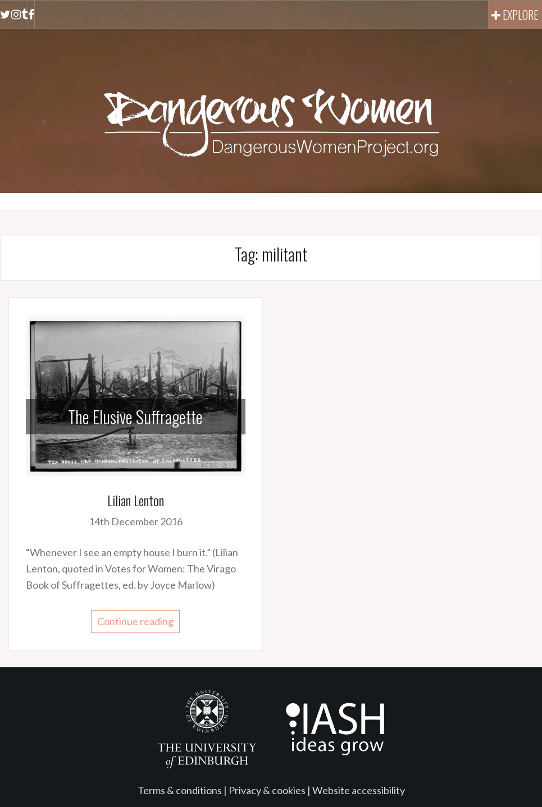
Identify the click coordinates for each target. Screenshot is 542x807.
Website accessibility (358, 790)
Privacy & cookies (267, 790)
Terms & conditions (180, 790)
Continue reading (135, 621)
